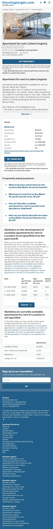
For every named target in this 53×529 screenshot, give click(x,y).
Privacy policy (8, 435)
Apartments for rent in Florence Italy (16, 463)
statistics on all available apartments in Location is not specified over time (24, 265)
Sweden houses (8, 482)
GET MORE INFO (26, 61)
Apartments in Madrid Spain (13, 472)
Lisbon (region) (37, 9)
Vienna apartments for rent (13, 459)
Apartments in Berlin (10, 515)
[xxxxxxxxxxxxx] (12, 46)
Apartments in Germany (11, 513)
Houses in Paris (8, 508)
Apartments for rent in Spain (13, 465)
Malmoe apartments (10, 467)
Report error (9, 127)
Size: (6, 136)
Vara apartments (9, 493)
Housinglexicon (8, 444)
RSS (4, 452)
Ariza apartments (9, 519)
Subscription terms (10, 433)
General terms (8, 431)
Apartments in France (11, 510)
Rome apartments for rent (12, 495)
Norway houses (8, 497)
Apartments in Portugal (11, 469)
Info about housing (9, 448)
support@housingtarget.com (13, 404)
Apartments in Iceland (11, 502)
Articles (5, 439)
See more (25, 114)
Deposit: (7, 145)
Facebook (3, 419)
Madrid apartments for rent (13, 500)
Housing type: (9, 133)
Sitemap (5, 450)
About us (6, 426)
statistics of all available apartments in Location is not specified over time (25, 327)
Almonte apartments (10, 491)
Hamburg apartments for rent (14, 461)
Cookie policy (7, 437)
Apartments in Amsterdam (13, 525)
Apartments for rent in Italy (13, 487)
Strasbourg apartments (11, 476)
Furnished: (8, 148)
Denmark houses (9, 474)
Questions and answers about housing (17, 441)
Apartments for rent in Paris (13, 521)
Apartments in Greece (11, 484)
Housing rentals (7, 9)
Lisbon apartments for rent (13, 517)
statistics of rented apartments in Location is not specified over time (24, 334)
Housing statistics (9, 446)
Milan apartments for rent (12, 489)
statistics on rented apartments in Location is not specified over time (24, 271)
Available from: (9, 139)
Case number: (9, 130)
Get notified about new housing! (41, 2)
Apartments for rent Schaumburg (15, 523)
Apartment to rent (22, 9)
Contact (5, 429)
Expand (24, 305)
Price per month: (10, 142)
